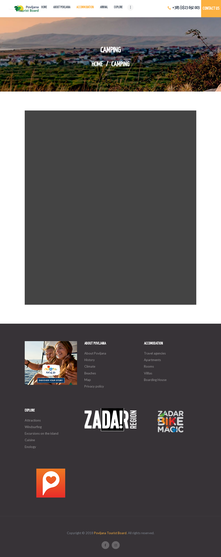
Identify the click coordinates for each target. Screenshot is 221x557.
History (89, 360)
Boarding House (155, 380)
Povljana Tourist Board (110, 533)
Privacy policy (94, 386)
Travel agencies (155, 353)
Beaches (90, 373)
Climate (89, 366)
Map (87, 380)
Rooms (149, 366)
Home (97, 64)
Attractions (33, 420)
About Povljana (95, 353)
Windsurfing (33, 427)
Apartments (152, 360)
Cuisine (30, 440)
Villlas (148, 373)
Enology (30, 447)
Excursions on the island (41, 433)
